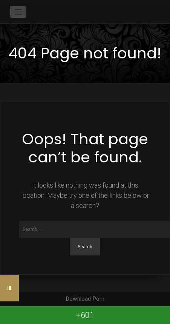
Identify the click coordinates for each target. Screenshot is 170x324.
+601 (85, 315)
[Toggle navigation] (18, 12)
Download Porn (85, 298)
